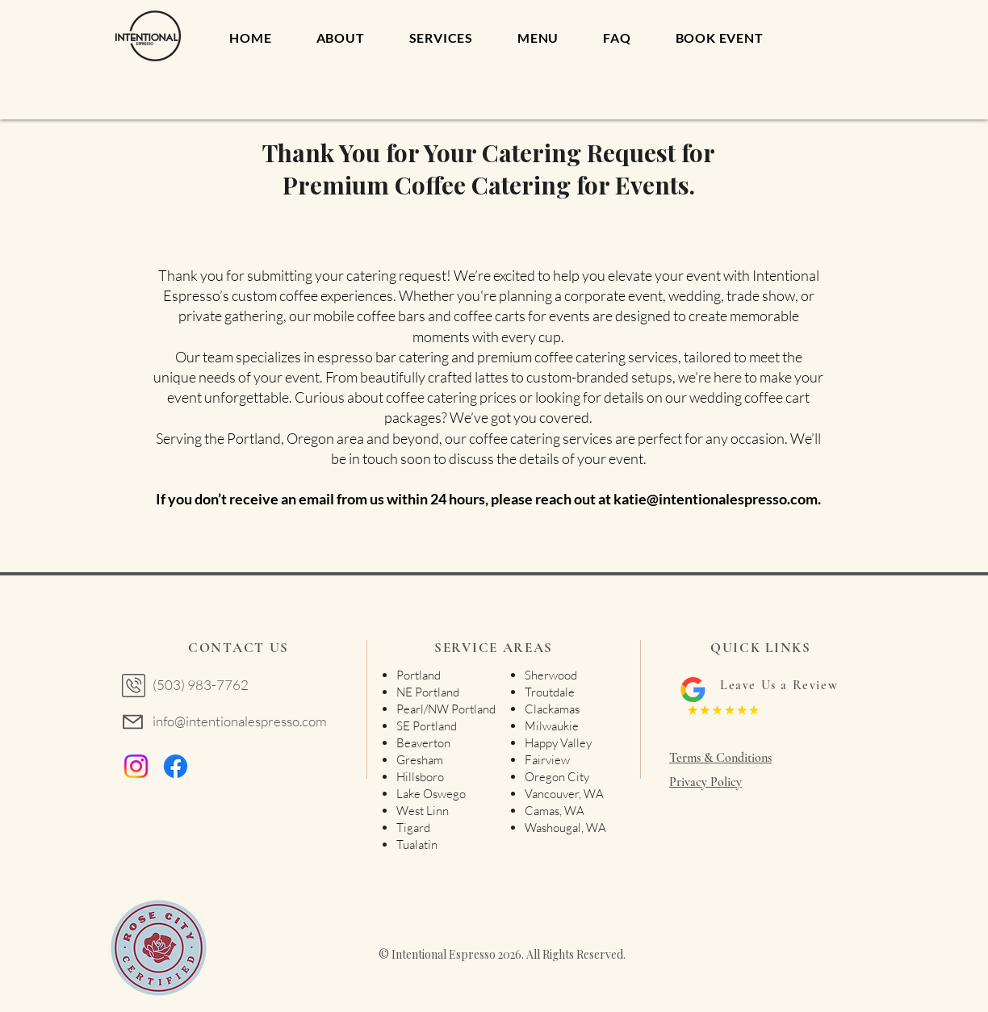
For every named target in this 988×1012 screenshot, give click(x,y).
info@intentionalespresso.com (240, 721)
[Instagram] (136, 766)
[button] (719, 37)
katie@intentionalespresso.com (715, 499)
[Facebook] (175, 766)
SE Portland (426, 726)
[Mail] (132, 722)
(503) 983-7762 (201, 684)
